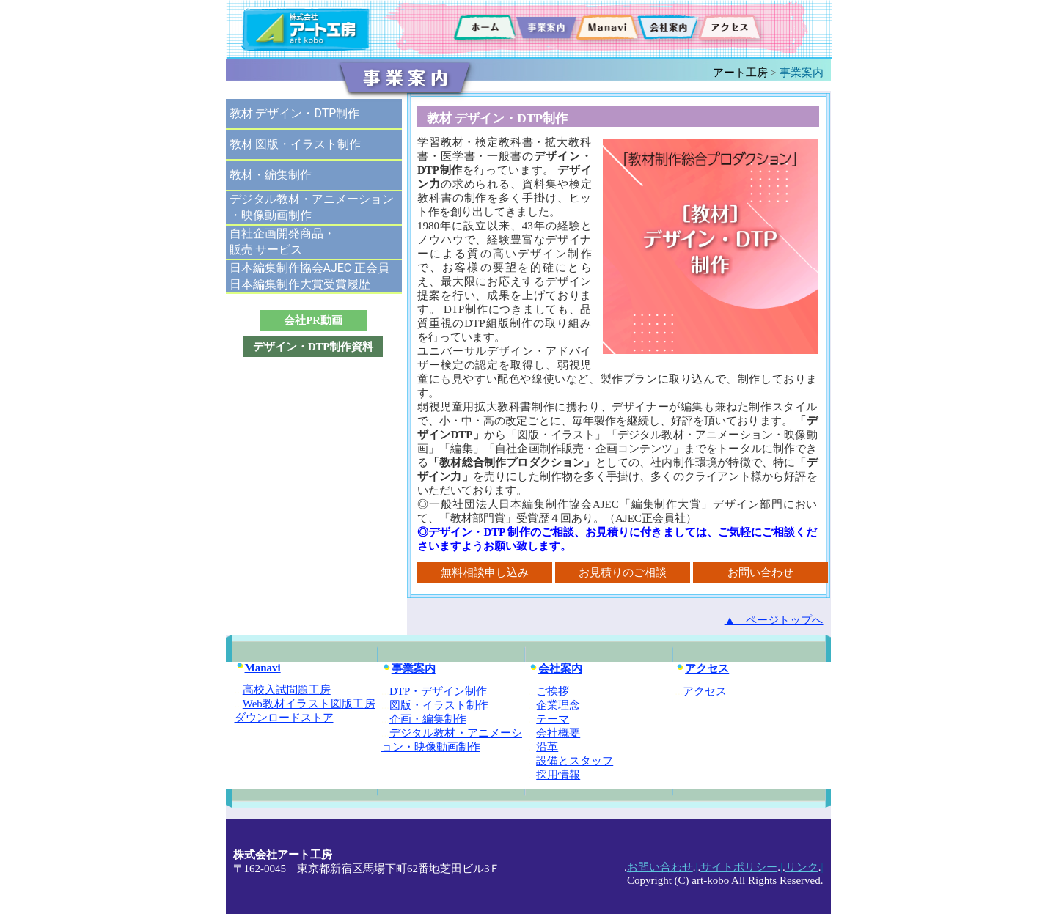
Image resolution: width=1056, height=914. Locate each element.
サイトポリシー (738, 867)
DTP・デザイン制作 (438, 691)
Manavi (258, 668)
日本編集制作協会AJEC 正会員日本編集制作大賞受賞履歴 (310, 276)
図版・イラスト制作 (438, 705)
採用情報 (558, 775)
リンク (801, 867)
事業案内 (408, 668)
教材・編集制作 (271, 175)
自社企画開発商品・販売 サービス (282, 241)
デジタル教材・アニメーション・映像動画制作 (312, 207)
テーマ (552, 719)
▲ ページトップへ (774, 620)
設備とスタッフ (574, 761)
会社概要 (558, 733)
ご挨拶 (552, 691)
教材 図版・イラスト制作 (296, 144)
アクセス (702, 668)
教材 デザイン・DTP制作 (295, 113)
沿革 (547, 747)
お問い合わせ (660, 867)
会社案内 (555, 668)
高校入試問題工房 (287, 690)
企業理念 (558, 705)
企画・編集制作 (427, 719)
